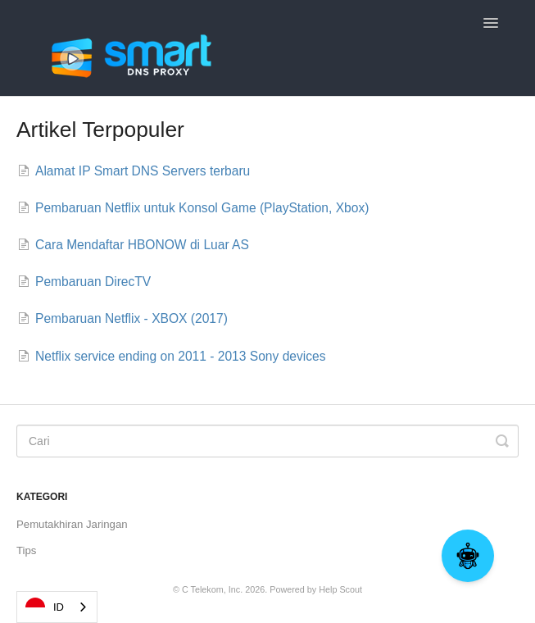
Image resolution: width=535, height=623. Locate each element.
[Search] (267, 441)
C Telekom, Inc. (212, 589)
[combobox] (56, 607)
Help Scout (340, 589)
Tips (26, 550)
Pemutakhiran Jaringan (72, 524)
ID (44, 607)
